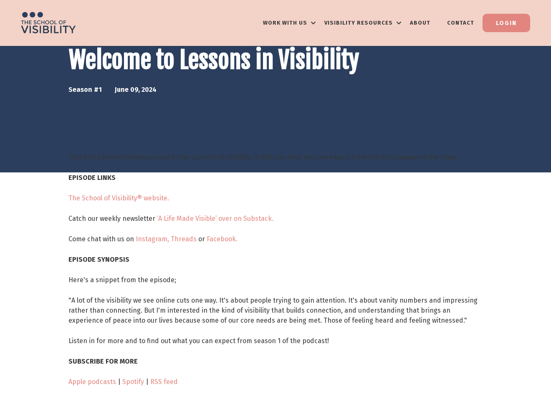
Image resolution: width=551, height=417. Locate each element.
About (420, 23)
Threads (184, 239)
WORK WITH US (289, 23)
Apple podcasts (92, 382)
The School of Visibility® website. (118, 198)
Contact (460, 23)
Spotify (133, 382)
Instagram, (152, 239)
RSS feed (164, 382)
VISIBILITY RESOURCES (363, 23)
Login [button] (506, 23)
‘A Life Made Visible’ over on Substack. (215, 218)
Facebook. (222, 239)
